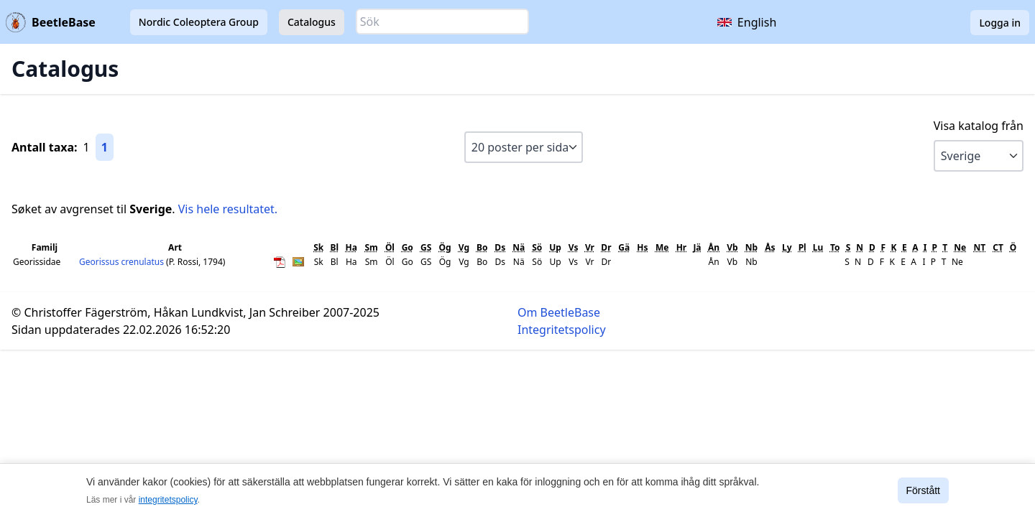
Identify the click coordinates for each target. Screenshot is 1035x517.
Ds (499, 247)
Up (555, 247)
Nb (751, 247)
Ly (787, 247)
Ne (960, 247)
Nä (518, 247)
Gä (624, 247)
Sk (318, 247)
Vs (574, 247)
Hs (642, 247)
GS (425, 247)
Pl (802, 247)
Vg (464, 247)
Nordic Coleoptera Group (199, 22)
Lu (818, 247)
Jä (697, 247)
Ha (351, 247)
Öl (390, 247)
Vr (589, 247)
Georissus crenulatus (122, 262)
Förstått (923, 490)
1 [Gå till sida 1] (104, 147)
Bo (482, 247)
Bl (334, 247)
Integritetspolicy (562, 329)
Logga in (1000, 22)
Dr (606, 247)
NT (979, 247)
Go (407, 247)
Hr (681, 247)
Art (175, 247)
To (835, 247)
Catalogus (312, 22)
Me (662, 247)
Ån (713, 247)
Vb (732, 247)
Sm (371, 247)
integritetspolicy (168, 500)
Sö (537, 247)
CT (998, 247)
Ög (444, 247)
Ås (770, 247)
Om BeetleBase (559, 312)
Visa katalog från (979, 126)
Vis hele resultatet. (227, 209)
